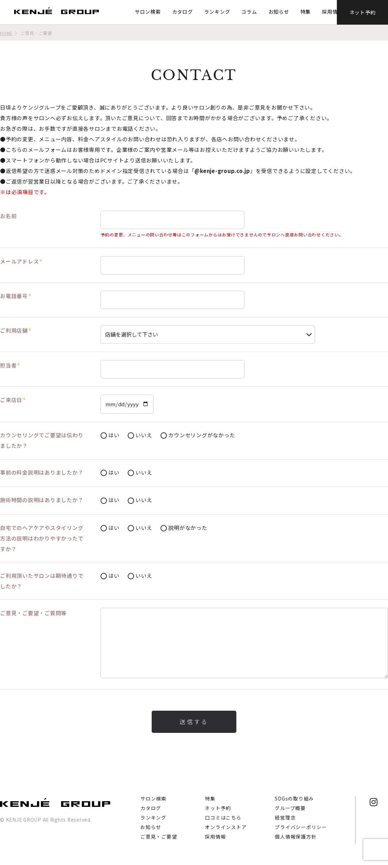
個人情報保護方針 (295, 836)
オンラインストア (226, 826)
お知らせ (277, 11)
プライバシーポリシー (301, 826)
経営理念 (285, 817)
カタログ (181, 11)
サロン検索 (147, 11)
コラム (248, 11)
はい (110, 435)
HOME (6, 33)
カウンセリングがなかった (197, 435)
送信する (194, 721)
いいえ (140, 435)
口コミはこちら (223, 817)
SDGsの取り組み (294, 798)
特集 (304, 11)
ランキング (216, 11)
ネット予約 (363, 12)
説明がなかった (183, 528)
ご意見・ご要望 (158, 836)
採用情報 (331, 11)
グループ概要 (290, 807)
